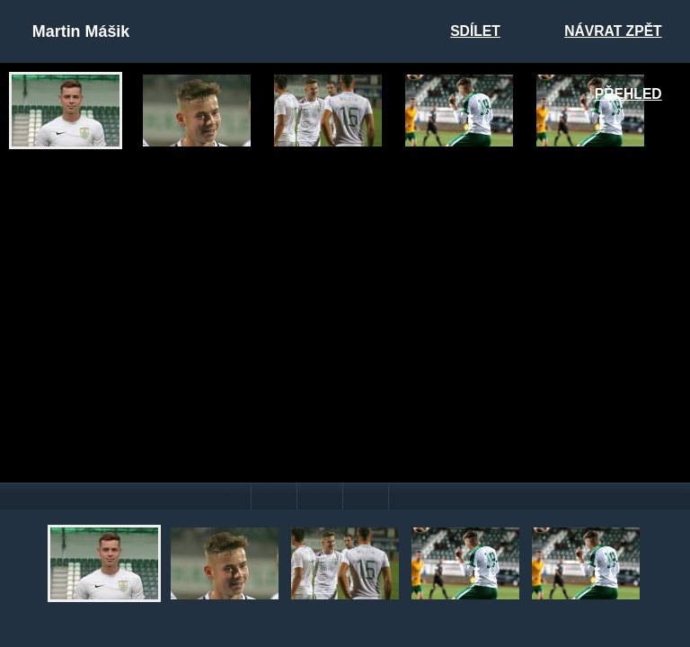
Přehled (628, 94)
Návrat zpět (612, 31)
